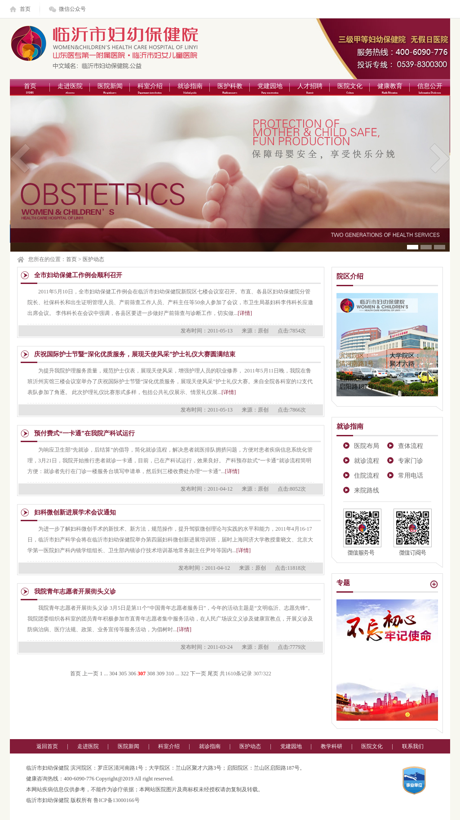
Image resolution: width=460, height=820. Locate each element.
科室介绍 (150, 89)
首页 (25, 9)
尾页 (213, 673)
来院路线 (366, 490)
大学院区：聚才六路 (405, 359)
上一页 (90, 673)
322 (185, 673)
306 (132, 673)
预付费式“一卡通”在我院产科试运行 (84, 433)
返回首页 (47, 746)
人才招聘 (310, 89)
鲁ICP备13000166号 (116, 800)
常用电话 (410, 475)
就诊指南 (190, 89)
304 (113, 673)
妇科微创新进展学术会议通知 (75, 512)
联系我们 (413, 746)
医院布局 (366, 446)
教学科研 (331, 746)
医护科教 (230, 89)
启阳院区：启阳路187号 (356, 382)
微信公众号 (72, 9)
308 (151, 673)
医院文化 (350, 89)
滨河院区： (356, 359)
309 (160, 673)
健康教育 (390, 89)
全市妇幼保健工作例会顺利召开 (78, 275)
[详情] (245, 313)
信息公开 (430, 89)
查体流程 (410, 446)
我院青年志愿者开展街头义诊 (75, 591)
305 (123, 673)
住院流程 (366, 475)
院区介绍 (349, 276)
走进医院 (70, 89)
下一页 (198, 673)
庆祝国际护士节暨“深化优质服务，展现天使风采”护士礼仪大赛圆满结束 (134, 354)
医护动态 (93, 259)
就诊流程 (366, 460)
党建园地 (270, 89)
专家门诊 (410, 460)
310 (170, 673)
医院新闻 (110, 89)
